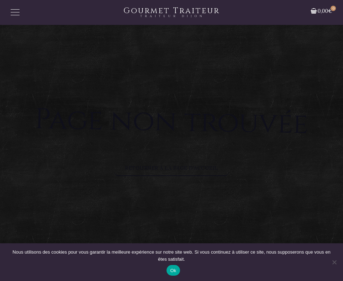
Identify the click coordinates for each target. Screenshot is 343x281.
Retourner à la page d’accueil (171, 168)
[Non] (334, 262)
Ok (173, 270)
